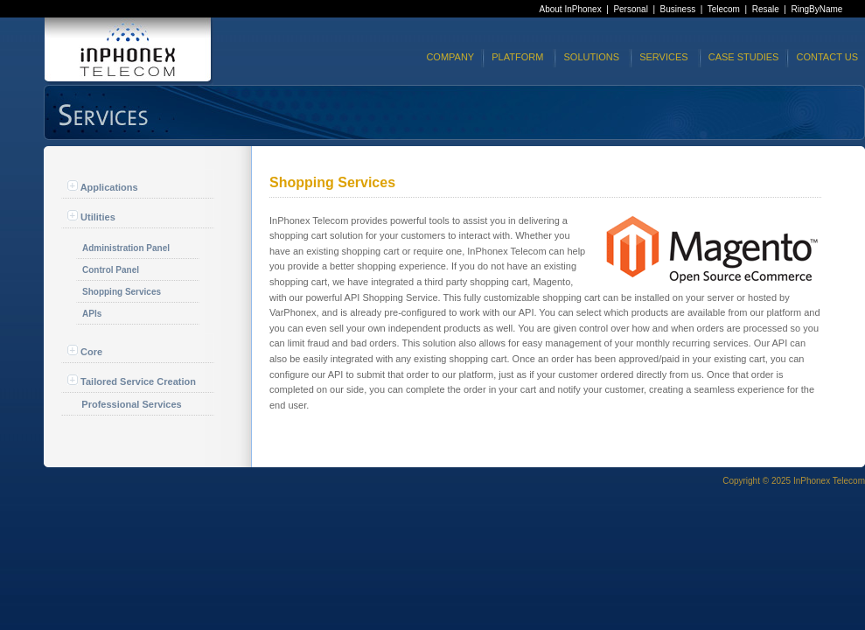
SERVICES (663, 57)
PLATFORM (517, 57)
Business (678, 9)
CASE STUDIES (743, 57)
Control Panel (110, 270)
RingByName (817, 9)
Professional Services (131, 404)
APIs (91, 313)
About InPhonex (571, 9)
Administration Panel (126, 248)
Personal (630, 9)
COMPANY (450, 57)
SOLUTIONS (591, 57)
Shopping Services (121, 292)
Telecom (724, 9)
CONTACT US (828, 57)
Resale (765, 9)
